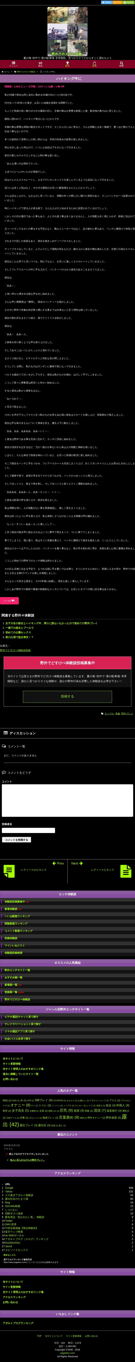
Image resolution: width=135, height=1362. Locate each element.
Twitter (9, 1220)
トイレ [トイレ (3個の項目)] (45, 1105)
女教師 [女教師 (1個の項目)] (34, 1111)
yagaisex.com (67, 1353)
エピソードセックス (16, 1249)
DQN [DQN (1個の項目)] (16, 1100)
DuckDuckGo (12, 1242)
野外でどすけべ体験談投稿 (15, 650)
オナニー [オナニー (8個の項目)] (20, 1105)
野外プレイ (127, 713)
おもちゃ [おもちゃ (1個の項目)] (72, 1100)
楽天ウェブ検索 (14, 1231)
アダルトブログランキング (18, 1323)
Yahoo (8, 1191)
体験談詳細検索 (13, 952)
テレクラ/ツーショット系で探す (23, 1024)
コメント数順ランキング (19, 931)
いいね (9, 600)
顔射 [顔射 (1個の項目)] (54, 1125)
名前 (67, 824)
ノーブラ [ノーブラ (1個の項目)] (68, 1105)
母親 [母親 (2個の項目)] (89, 1110)
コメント (7, 781)
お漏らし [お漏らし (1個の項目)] (83, 1100)
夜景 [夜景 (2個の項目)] (7, 1110)
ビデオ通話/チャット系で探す (21, 1016)
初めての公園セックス (18, 632)
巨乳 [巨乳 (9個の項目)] (66, 1110)
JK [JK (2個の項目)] (23, 1100)
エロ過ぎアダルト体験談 (19, 1195)
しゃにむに (11, 1209)
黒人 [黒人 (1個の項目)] (62, 1125)
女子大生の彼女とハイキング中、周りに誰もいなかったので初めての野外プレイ (51, 623)
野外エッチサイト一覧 (17, 970)
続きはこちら (10, 1255)
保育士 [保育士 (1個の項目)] (100, 1105)
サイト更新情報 (12, 1063)
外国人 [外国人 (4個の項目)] (122, 1105)
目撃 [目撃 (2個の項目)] (24, 1117)
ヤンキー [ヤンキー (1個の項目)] (80, 1105)
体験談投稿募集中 (17, 901)
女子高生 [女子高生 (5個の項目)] (20, 1110)
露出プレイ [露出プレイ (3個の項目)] (28, 1125)
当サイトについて (13, 1058)
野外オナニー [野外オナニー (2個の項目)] (96, 1117)
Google (9, 1187)
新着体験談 (13, 909)
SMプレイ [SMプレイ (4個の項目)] (44, 1100)
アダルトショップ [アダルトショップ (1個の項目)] (99, 1100)
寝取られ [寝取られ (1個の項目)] (53, 1111)
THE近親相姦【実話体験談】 (21, 1228)
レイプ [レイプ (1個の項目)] (91, 1105)
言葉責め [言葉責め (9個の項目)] (69, 1117)
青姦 (117, 713)
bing (7, 1202)
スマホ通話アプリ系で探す (20, 1031)
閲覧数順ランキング (16, 923)
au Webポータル (14, 1235)
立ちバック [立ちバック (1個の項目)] (35, 1118)
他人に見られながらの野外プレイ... (27, 1160)
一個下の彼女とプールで (19, 627)
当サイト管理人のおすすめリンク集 (23, 1068)
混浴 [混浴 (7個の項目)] (100, 1110)
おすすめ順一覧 (13, 977)
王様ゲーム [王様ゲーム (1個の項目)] (12, 1118)
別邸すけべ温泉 (14, 1213)
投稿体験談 (11, 938)
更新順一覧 (14, 992)
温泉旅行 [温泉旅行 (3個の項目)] (114, 1110)
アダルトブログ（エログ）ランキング (27, 1239)
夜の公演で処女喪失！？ (19, 637)
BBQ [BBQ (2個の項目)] (7, 1100)
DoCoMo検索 (12, 1206)
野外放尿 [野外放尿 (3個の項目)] (113, 1117)
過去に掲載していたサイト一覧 (20, 1073)
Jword (8, 1246)
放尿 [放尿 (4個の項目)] (79, 1110)
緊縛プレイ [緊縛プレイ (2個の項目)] (50, 1117)
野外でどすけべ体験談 (17, 999)
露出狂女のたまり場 (16, 1198)
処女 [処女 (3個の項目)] (110, 1105)
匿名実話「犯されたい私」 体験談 (24, 1217)
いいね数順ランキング (17, 916)
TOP (39, 1336)
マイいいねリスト (15, 945)
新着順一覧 (13, 984)
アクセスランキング (14, 1297)
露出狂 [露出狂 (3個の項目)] (44, 1125)
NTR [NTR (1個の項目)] (30, 1100)
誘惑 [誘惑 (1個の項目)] (83, 1118)
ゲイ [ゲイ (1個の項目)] (34, 1105)
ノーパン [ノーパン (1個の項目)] (57, 1105)
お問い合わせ (10, 1079)
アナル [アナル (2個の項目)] (114, 1100)
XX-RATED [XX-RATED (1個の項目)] (59, 1100)
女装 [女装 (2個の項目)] (43, 1110)
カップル (109, 713)
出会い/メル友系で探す (18, 1038)
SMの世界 (11, 1224)
